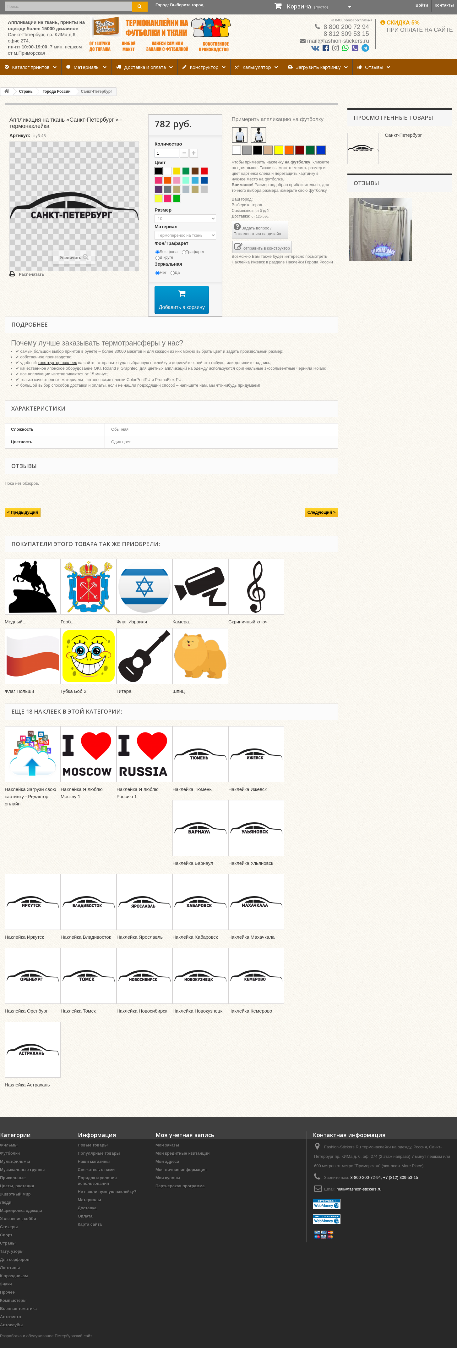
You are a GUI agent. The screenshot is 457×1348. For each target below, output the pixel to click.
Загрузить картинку (314, 67)
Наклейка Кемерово (250, 1020)
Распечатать (31, 274)
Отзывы (370, 67)
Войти (422, 5)
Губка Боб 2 (73, 700)
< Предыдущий (22, 521)
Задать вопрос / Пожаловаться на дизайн (257, 229)
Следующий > (321, 521)
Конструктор (200, 67)
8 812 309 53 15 (345, 33)
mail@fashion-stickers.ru (338, 41)
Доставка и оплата (141, 67)
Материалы (83, 67)
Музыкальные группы (22, 1178)
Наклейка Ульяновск (250, 872)
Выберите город (247, 204)
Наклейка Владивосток (86, 946)
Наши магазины (94, 1170)
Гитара (124, 700)
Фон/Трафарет (172, 243)
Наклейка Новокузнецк (197, 1020)
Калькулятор (253, 67)
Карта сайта (90, 1233)
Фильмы (9, 1154)
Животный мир (15, 1203)
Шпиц (178, 700)
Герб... (68, 630)
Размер (164, 210)
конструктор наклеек (57, 371)
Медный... (15, 630)
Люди (5, 1211)
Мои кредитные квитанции (182, 1162)
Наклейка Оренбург (26, 1020)
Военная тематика (18, 1317)
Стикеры (9, 1236)
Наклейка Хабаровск (195, 946)
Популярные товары (99, 1162)
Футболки (10, 1162)
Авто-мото (10, 1325)
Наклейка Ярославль (140, 946)
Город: (179, 5)
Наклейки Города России (309, 262)
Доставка (87, 1217)
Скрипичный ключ (247, 630)
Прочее (7, 1301)
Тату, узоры (12, 1260)
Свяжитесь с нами (96, 1178)
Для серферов (14, 1268)
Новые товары (93, 1154)
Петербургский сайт (73, 1345)
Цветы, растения (17, 1195)
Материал (167, 226)
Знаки (6, 1293)
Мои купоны (167, 1187)
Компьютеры (13, 1309)
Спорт (6, 1244)
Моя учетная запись (185, 1144)
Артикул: (19, 135)
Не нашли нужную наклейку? (107, 1200)
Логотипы (10, 1276)
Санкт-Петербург (404, 135)
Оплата (85, 1225)
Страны (8, 1252)
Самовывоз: (243, 210)
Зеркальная (169, 264)
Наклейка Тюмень (192, 798)
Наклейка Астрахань (27, 1094)
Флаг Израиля (132, 630)
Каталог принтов (27, 67)
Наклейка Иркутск (24, 946)
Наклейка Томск (78, 1020)
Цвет (161, 162)
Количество (168, 143)
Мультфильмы (15, 1170)
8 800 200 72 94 (345, 26)
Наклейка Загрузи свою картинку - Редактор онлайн (30, 805)
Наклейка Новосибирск (142, 1020)
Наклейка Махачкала (252, 946)
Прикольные (13, 1187)
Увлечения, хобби (18, 1227)
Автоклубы (11, 1334)
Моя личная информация (181, 1178)
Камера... (182, 630)
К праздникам (14, 1285)
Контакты (444, 5)
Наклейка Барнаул (192, 872)
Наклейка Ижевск (248, 262)
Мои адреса (167, 1170)
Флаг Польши (19, 700)
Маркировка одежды (21, 1219)
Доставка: (241, 216)
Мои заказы (167, 1154)
